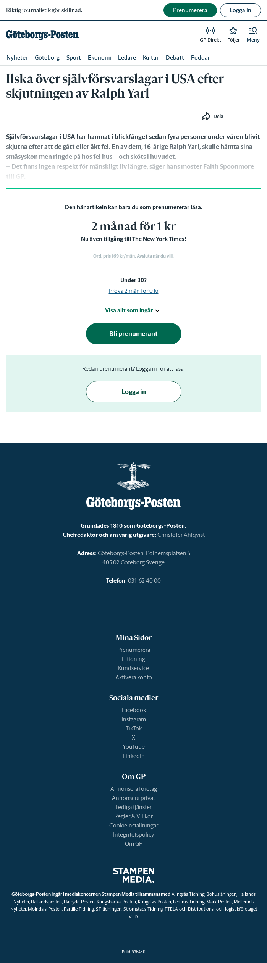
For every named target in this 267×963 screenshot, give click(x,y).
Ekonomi (99, 57)
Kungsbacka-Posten (116, 902)
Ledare (127, 57)
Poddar (200, 57)
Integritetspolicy (133, 834)
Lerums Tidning (188, 902)
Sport (73, 57)
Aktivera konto (133, 677)
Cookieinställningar (133, 825)
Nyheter (17, 57)
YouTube (134, 746)
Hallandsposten (46, 902)
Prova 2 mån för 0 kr (134, 290)
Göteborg (47, 57)
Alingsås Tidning (188, 894)
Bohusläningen (221, 894)
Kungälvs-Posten (154, 902)
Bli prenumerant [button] (133, 334)
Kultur (151, 57)
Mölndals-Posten (45, 909)
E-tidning (133, 658)
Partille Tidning (79, 909)
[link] (42, 35)
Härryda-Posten (79, 902)
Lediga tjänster (133, 807)
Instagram (133, 719)
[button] (253, 35)
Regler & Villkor (133, 816)
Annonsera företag (133, 788)
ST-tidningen (108, 909)
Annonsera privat (133, 797)
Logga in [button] (240, 10)
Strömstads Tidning (143, 909)
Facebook (133, 710)
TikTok (134, 728)
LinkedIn (134, 755)
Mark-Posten (219, 902)
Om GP (133, 843)
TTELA (171, 909)
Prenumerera (133, 649)
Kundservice (133, 668)
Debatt (175, 57)
